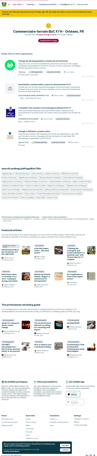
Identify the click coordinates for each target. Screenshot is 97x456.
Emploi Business (37, 173)
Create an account (32, 438)
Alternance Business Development (56, 189)
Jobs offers (18, 4)
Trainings (31, 4)
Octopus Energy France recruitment (54, 217)
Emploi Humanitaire (27, 197)
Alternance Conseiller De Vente (13, 185)
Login (28, 435)
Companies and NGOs (49, 4)
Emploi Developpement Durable (49, 193)
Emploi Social (52, 197)
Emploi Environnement (10, 197)
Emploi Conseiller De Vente (35, 185)
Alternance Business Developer (50, 177)
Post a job (29, 432)
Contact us (53, 419)
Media (28, 425)
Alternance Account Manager (77, 185)
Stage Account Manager (56, 185)
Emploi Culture (30, 193)
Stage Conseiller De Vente (82, 181)
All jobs (28, 419)
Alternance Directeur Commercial (36, 181)
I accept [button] (65, 445)
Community (30, 429)
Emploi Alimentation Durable (12, 193)
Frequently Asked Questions (59, 422)
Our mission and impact (10, 422)
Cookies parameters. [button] (12, 451)
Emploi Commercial (9, 177)
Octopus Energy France (46, 35)
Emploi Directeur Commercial (60, 181)
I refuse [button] (65, 450)
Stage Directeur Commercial (12, 181)
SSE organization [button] (35, 72)
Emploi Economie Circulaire (72, 193)
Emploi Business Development (81, 189)
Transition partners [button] (39, 142)
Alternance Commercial (69, 173)
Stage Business (8, 173)
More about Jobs (7, 419)
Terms (52, 425)
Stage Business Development (32, 189)
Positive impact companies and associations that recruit (20, 217)
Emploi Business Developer (73, 177)
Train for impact (31, 422)
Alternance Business (22, 173)
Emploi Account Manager (11, 189)
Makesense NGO (7, 425)
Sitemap (76, 422)
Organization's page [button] (48, 41)
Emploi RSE (41, 197)
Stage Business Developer (28, 177)
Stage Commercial (52, 173)
